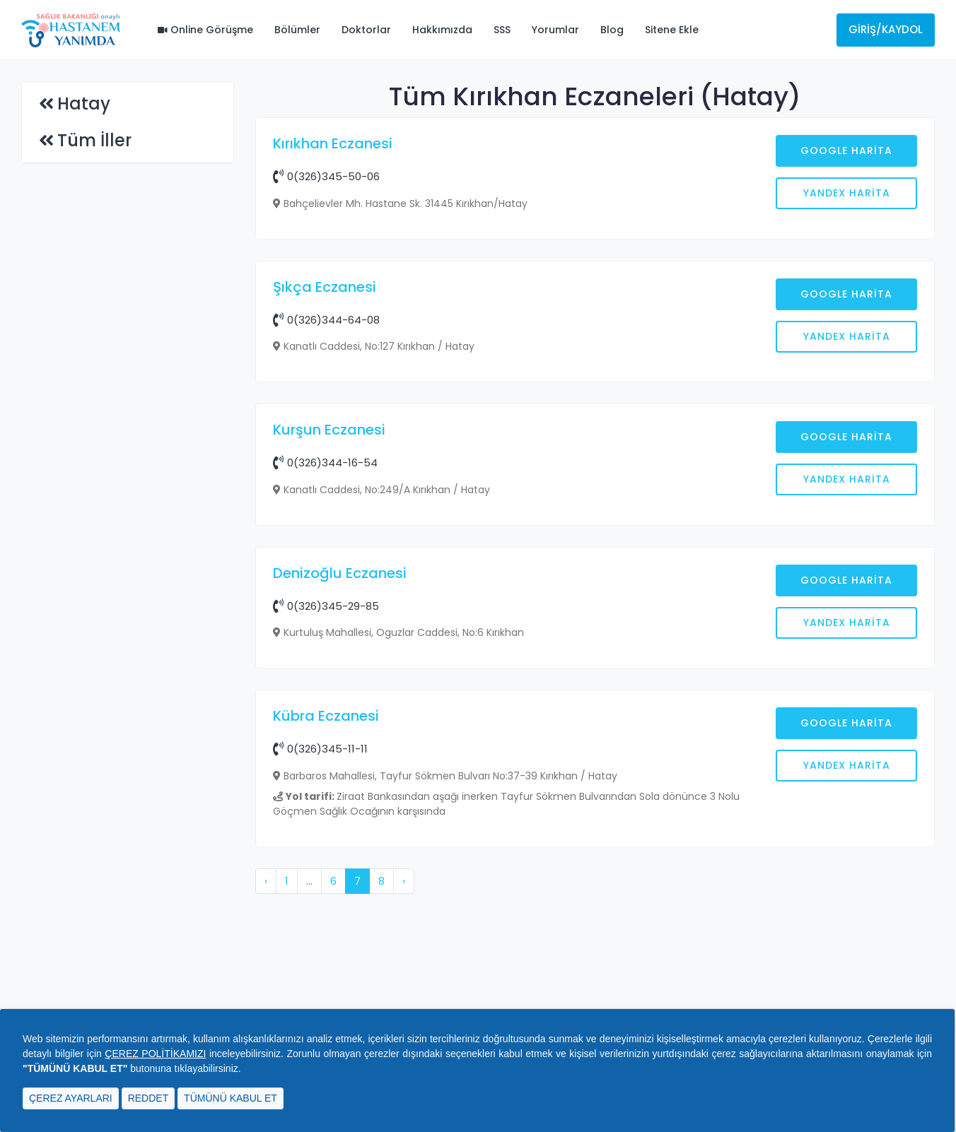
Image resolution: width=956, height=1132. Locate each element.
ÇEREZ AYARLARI (70, 1098)
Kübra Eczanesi (326, 943)
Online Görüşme (205, 30)
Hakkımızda (442, 30)
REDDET (148, 1098)
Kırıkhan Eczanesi (332, 143)
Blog (612, 30)
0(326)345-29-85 (326, 832)
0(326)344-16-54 (325, 689)
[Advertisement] (595, 365)
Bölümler (297, 30)
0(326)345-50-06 (326, 176)
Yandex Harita (846, 193)
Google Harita (846, 150)
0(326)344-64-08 (326, 546)
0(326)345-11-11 (320, 975)
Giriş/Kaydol (886, 29)
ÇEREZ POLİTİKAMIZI (155, 1053)
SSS (502, 30)
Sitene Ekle (672, 30)
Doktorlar (366, 30)
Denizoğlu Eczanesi (340, 800)
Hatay (83, 103)
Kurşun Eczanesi (329, 656)
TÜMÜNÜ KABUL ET (230, 1098)
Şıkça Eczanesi (324, 514)
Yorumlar (555, 30)
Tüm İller (94, 140)
